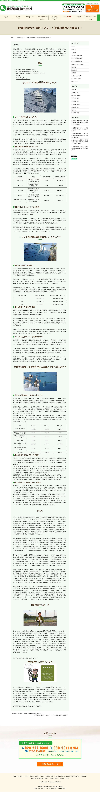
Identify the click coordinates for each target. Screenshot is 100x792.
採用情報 (79, 17)
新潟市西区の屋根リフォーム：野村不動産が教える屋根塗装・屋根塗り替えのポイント (79, 135)
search (99, 17)
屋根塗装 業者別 (75, 104)
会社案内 (73, 49)
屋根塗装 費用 (20, 37)
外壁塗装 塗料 (75, 92)
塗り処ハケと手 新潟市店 (54, 782)
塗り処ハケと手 (43, 782)
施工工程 (73, 67)
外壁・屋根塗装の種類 (76, 58)
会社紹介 (18, 17)
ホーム (6, 17)
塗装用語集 (74, 70)
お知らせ (67, 17)
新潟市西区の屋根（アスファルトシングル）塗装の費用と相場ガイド (51, 715)
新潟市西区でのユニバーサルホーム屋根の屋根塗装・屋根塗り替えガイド (79, 148)
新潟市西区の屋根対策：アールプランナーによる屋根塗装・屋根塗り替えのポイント (79, 122)
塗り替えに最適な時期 (76, 55)
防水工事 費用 (75, 113)
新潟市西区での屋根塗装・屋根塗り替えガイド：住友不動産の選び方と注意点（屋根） (79, 141)
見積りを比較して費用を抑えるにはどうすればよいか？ (30, 73)
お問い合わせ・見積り (91, 18)
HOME (12, 37)
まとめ (18, 75)
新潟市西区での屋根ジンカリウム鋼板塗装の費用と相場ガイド (27, 713)
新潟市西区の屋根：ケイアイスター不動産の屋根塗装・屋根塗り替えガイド (79, 129)
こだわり (73, 52)
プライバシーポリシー (76, 78)
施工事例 (73, 110)
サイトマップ (74, 81)
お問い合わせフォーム (50, 764)
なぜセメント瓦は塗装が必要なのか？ (26, 69)
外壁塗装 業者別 (75, 95)
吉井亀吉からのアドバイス (23, 79)
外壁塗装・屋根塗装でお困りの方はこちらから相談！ (27, 706)
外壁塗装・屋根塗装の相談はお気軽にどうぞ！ (25, 658)
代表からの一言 (20, 77)
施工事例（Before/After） (54, 18)
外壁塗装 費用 (75, 98)
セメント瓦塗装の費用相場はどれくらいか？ (28, 71)
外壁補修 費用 (75, 101)
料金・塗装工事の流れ (42, 18)
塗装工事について (30, 17)
